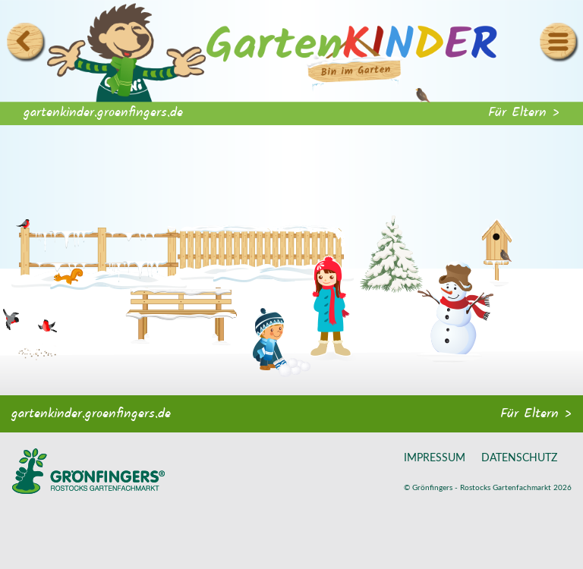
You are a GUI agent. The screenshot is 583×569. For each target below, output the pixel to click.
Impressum (434, 458)
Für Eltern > (523, 113)
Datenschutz (519, 458)
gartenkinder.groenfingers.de (103, 113)
